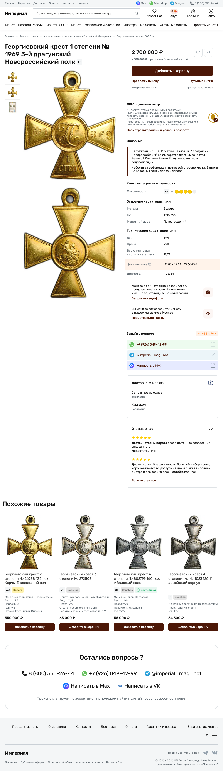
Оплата (53, 3)
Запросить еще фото (147, 298)
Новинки (82, 3)
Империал (16, 13)
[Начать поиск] (136, 13)
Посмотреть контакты (148, 318)
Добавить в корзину (172, 71)
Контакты (68, 3)
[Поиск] (86, 13)
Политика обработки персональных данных (75, 770)
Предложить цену (145, 81)
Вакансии (11, 770)
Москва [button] (10, 3)
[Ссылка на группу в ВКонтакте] (214, 760)
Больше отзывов (144, 480)
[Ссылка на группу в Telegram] (203, 760)
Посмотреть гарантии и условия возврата (158, 130)
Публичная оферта (32, 770)
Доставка (39, 3)
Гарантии (24, 3)
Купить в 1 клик (201, 81)
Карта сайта (114, 770)
